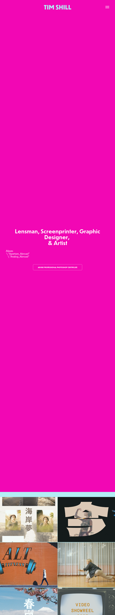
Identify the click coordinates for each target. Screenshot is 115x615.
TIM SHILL (57, 7)
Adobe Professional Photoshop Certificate (57, 267)
